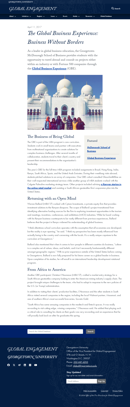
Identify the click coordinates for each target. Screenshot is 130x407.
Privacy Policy (118, 391)
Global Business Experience (49, 68)
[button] (13, 16)
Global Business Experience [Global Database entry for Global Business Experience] (101, 158)
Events (65, 16)
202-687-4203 (80, 362)
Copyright (104, 391)
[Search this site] (116, 8)
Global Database (106, 16)
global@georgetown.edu (85, 365)
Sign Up (101, 381)
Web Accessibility (89, 391)
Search (90, 331)
